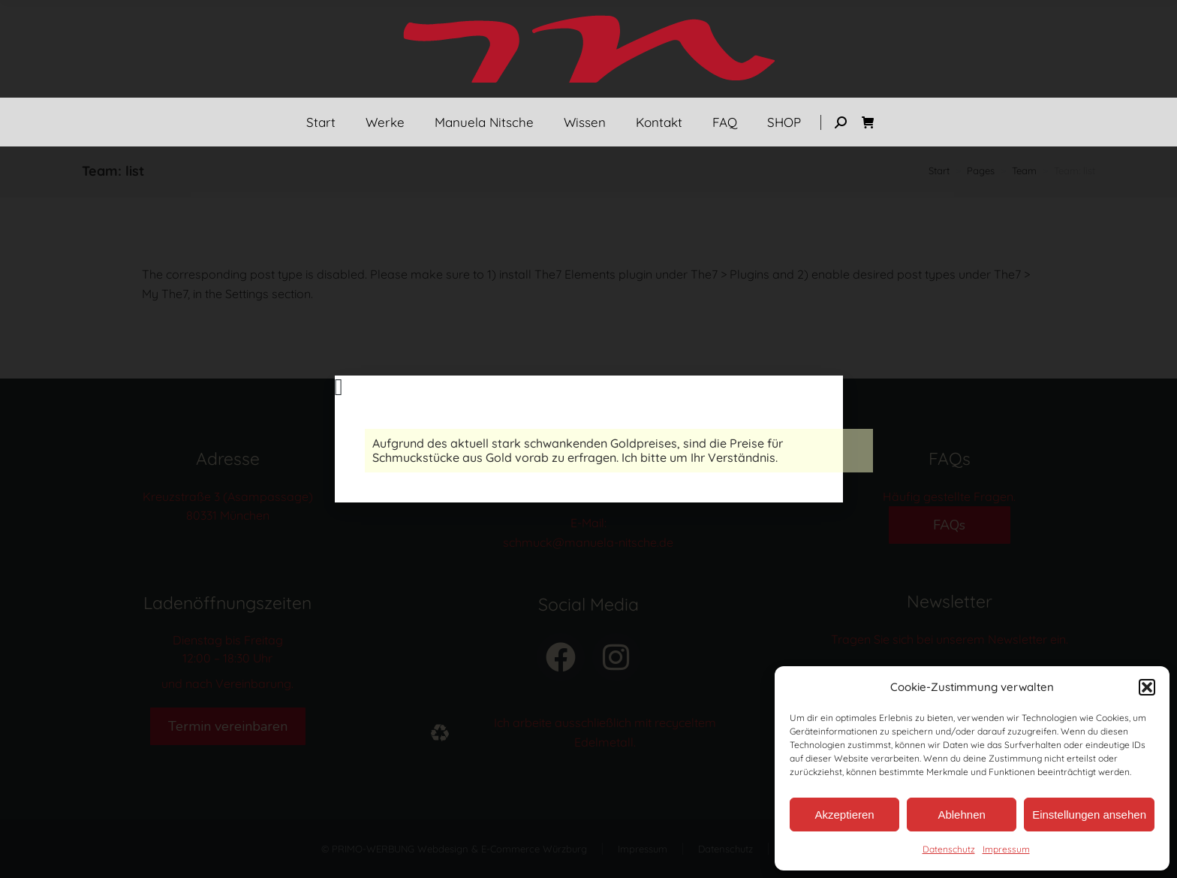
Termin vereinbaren (227, 726)
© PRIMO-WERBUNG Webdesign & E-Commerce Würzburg (454, 849)
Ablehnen (961, 814)
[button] (1146, 687)
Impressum (1006, 849)
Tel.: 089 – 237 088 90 (588, 496)
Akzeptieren (844, 814)
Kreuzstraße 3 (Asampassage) (228, 496)
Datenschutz (949, 849)
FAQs (949, 525)
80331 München (227, 515)
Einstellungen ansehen (1089, 814)
